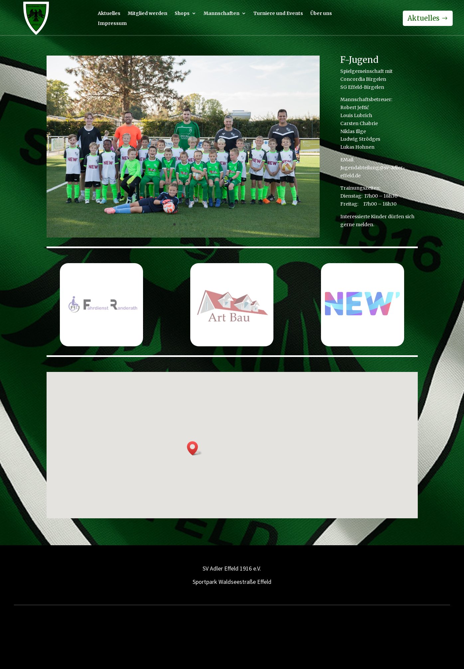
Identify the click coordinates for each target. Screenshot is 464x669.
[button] (194, 448)
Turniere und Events (278, 13)
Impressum (112, 23)
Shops (182, 13)
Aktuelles (109, 13)
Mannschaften (221, 13)
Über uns (321, 13)
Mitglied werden (147, 13)
